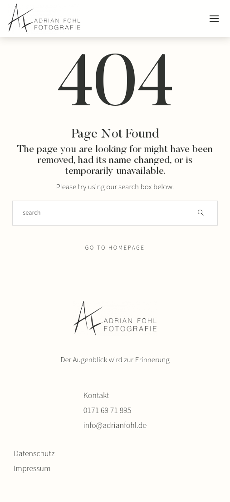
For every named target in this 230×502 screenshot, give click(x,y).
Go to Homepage (115, 248)
